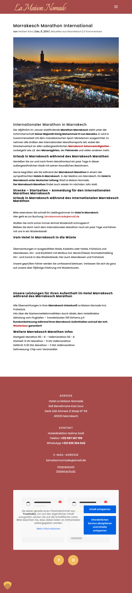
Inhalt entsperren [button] (99, 509)
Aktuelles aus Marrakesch (66, 31)
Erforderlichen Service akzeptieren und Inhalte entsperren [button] (100, 525)
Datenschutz (66, 471)
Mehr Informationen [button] (48, 528)
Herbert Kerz (25, 31)
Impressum (66, 467)
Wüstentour (20, 325)
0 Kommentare (93, 31)
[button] (7, 585)
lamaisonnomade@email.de (62, 216)
